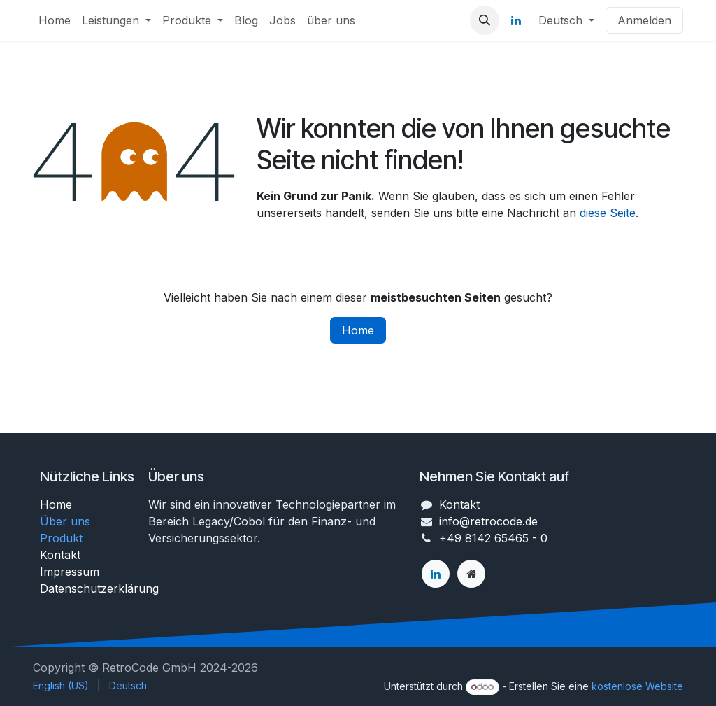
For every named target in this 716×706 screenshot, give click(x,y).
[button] (484, 20)
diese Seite (608, 213)
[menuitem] (54, 20)
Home (358, 330)
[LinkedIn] (516, 20)
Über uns (65, 521)
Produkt (61, 538)
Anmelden (644, 20)
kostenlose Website (637, 686)
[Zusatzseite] (471, 574)
